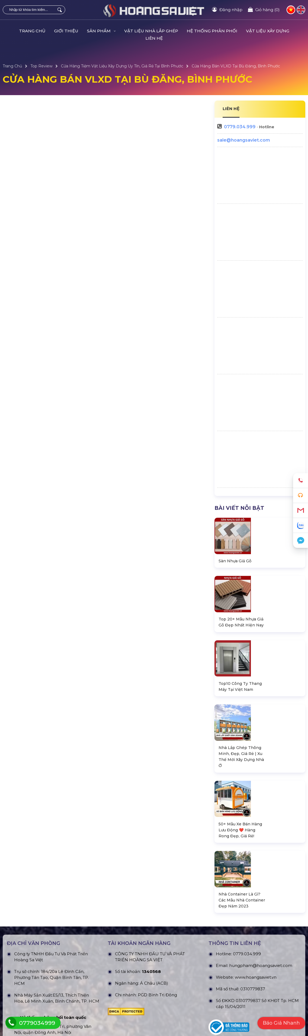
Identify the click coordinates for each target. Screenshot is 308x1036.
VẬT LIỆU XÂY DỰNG (267, 30)
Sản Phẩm (101, 30)
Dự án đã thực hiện (96, 987)
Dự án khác (89, 1014)
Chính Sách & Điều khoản (178, 987)
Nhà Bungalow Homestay (27, 1005)
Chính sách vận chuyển (176, 1005)
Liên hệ (154, 38)
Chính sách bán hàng (249, 996)
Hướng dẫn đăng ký (248, 1014)
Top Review (41, 66)
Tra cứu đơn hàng (246, 1005)
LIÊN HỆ (231, 108)
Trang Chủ (32, 30)
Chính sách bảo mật (173, 996)
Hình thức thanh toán (174, 1014)
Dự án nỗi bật (91, 1005)
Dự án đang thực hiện (98, 996)
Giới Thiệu (66, 30)
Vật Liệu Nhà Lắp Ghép (151, 30)
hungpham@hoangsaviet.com (260, 828)
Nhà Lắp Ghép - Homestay (28, 987)
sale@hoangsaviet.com (243, 140)
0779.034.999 (240, 126)
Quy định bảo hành (248, 987)
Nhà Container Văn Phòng (28, 996)
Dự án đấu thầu (93, 1023)
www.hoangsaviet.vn (255, 840)
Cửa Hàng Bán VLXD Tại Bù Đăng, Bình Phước (236, 66)
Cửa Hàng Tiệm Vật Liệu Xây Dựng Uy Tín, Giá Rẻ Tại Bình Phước (122, 66)
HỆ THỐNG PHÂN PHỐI (212, 30)
